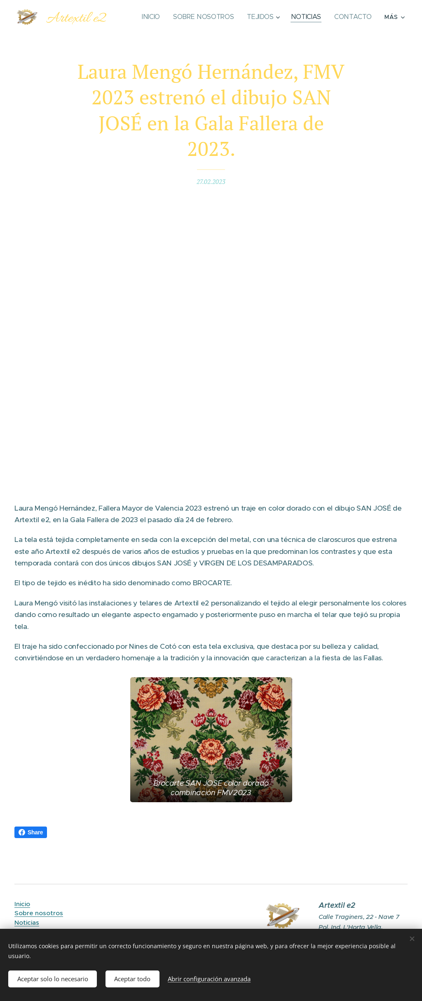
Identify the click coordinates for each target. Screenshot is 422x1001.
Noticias (26, 922)
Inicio (22, 904)
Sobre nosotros (38, 913)
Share (31, 832)
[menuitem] (157, 17)
